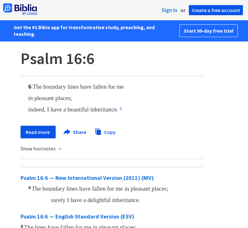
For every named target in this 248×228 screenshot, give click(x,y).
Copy (105, 131)
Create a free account (216, 10)
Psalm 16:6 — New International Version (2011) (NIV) (87, 177)
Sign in (169, 10)
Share (75, 132)
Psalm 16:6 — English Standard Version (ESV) (77, 216)
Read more (38, 132)
